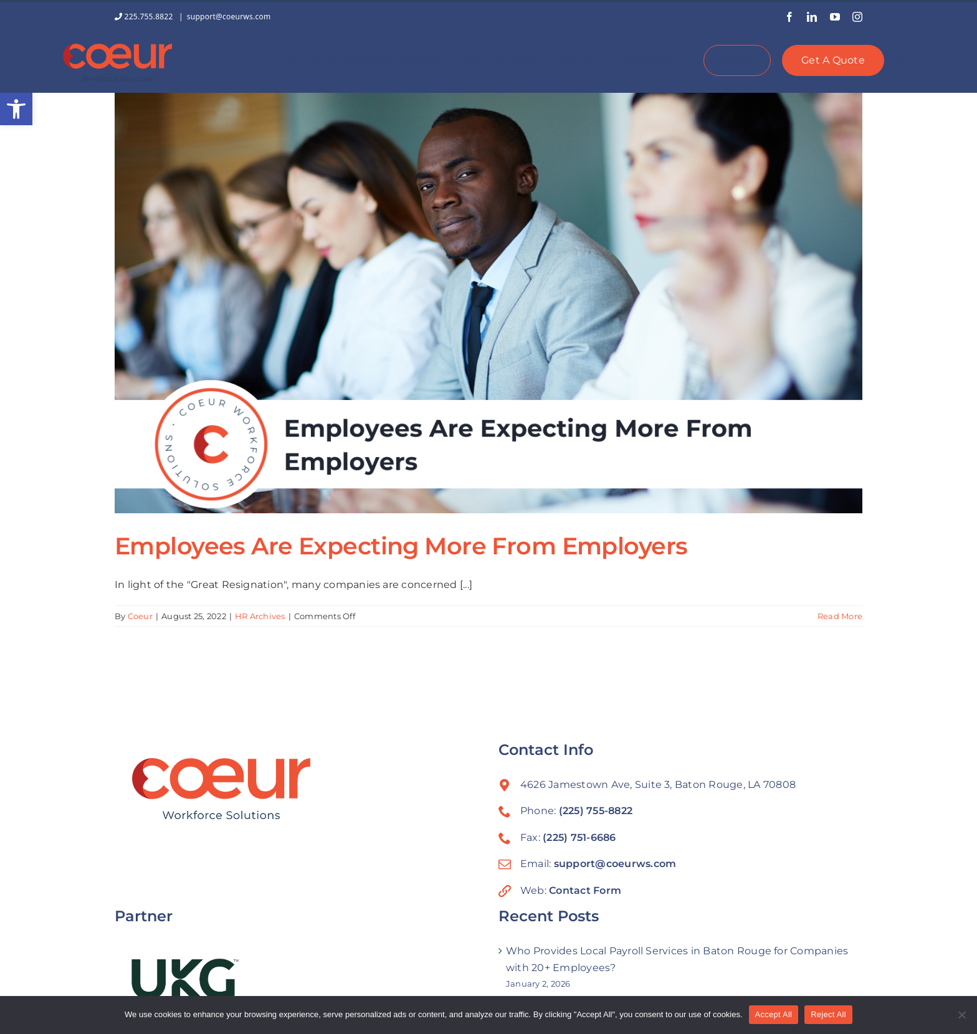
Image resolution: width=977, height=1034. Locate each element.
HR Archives (260, 616)
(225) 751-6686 (579, 837)
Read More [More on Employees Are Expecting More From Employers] (839, 616)
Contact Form (585, 890)
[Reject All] (961, 1014)
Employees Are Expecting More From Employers (401, 546)
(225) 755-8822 (595, 811)
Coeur (140, 616)
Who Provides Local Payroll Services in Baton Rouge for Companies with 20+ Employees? (677, 959)
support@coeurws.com (229, 16)
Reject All (828, 1014)
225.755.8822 (145, 16)
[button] (16, 109)
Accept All (774, 1014)
